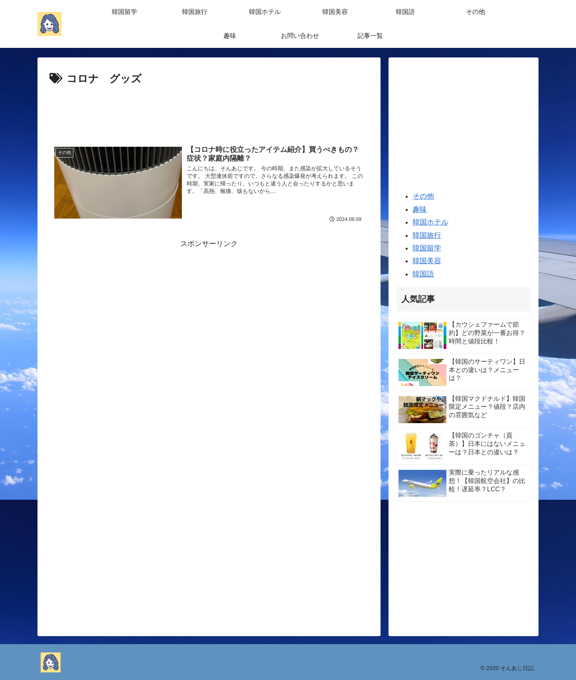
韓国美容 (426, 261)
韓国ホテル (430, 222)
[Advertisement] (209, 110)
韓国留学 (426, 248)
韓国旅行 (426, 235)
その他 (423, 196)
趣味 (419, 209)
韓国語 (423, 274)
